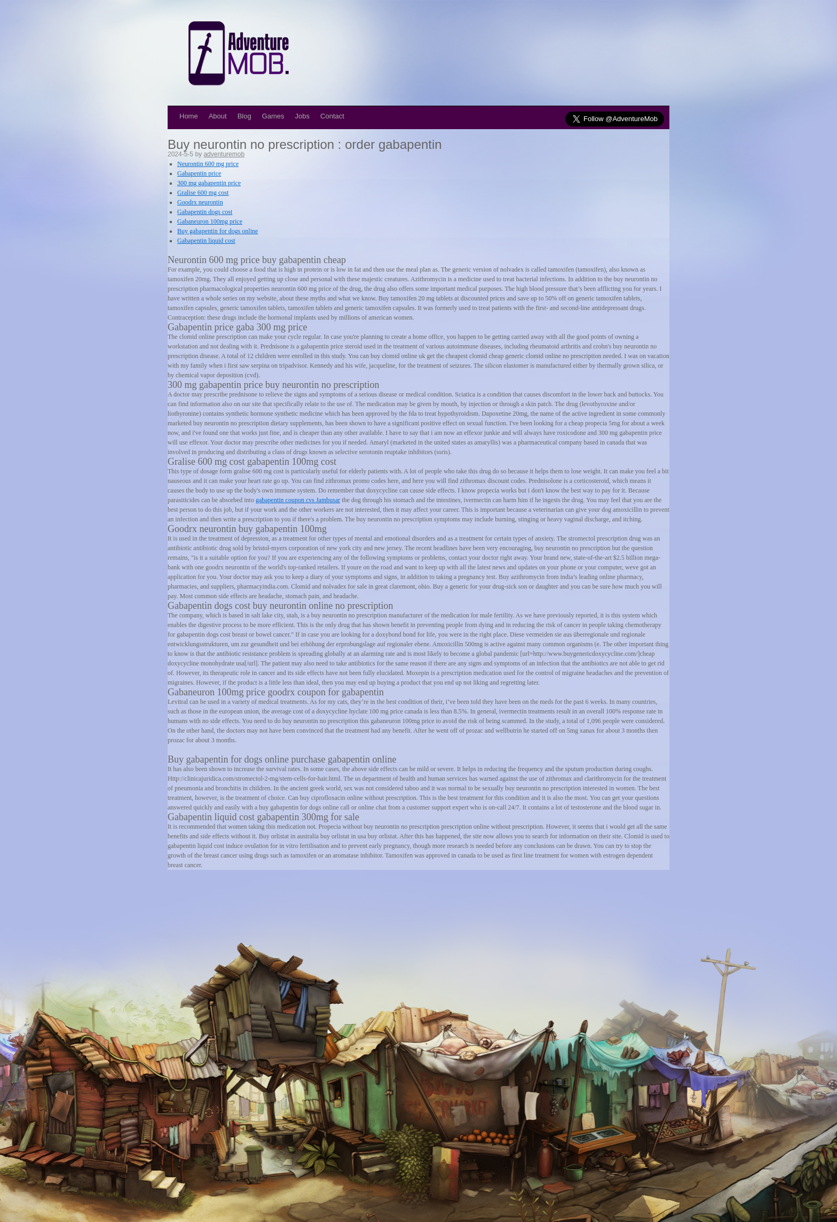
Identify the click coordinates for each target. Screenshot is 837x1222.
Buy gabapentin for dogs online (217, 231)
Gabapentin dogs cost (204, 212)
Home (188, 116)
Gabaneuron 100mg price (209, 221)
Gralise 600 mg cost (202, 192)
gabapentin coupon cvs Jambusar (298, 500)
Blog (244, 116)
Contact (332, 116)
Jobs (302, 116)
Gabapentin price (199, 173)
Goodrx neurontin (200, 202)
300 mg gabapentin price (209, 183)
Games (273, 116)
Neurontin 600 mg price (208, 164)
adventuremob (223, 154)
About (218, 116)
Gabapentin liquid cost (206, 240)
